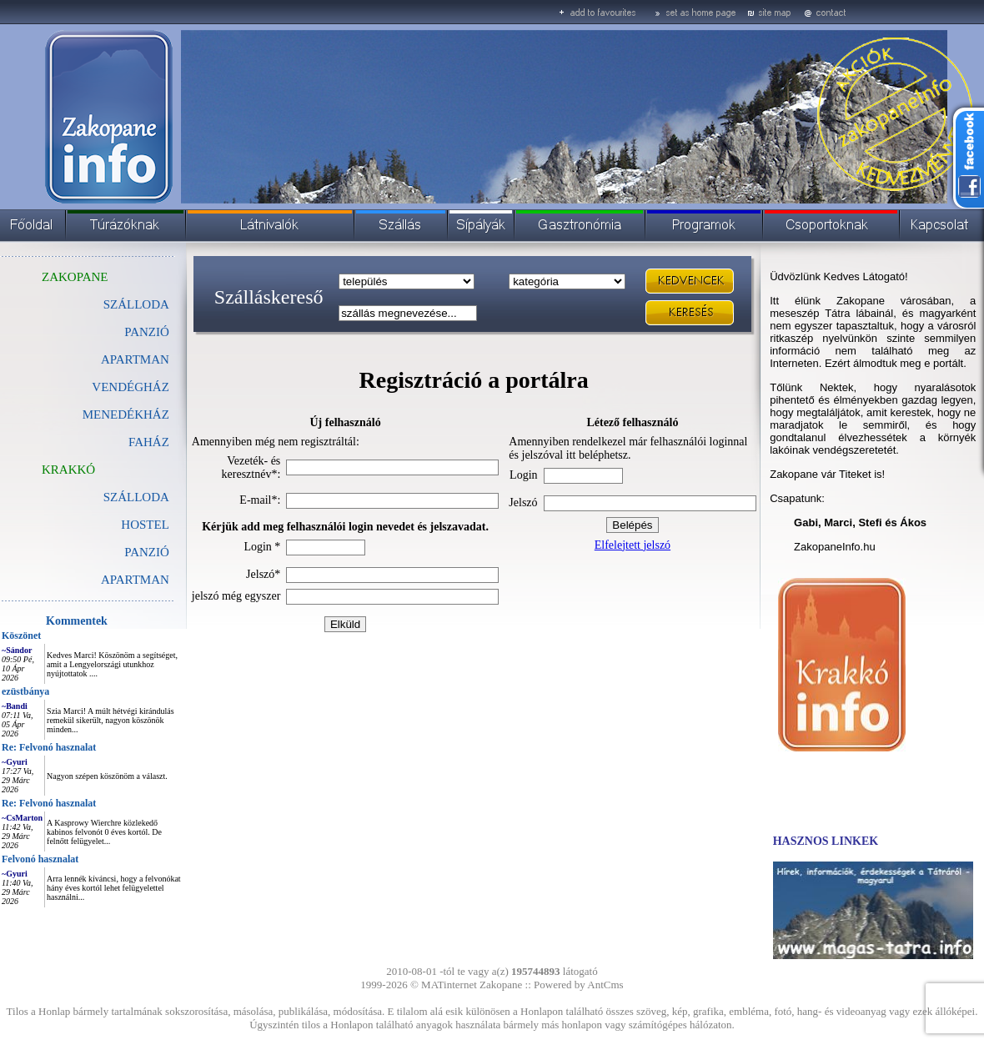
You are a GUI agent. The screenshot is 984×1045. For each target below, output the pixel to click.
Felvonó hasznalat (40, 859)
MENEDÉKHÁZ (126, 414)
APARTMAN (135, 359)
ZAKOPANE (75, 277)
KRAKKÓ (68, 469)
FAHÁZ (148, 442)
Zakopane (500, 984)
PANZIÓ (146, 552)
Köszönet (21, 635)
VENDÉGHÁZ (130, 387)
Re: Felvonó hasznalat (49, 747)
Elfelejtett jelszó (632, 545)
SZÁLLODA (136, 304)
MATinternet (449, 984)
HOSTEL (145, 524)
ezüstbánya (25, 691)
